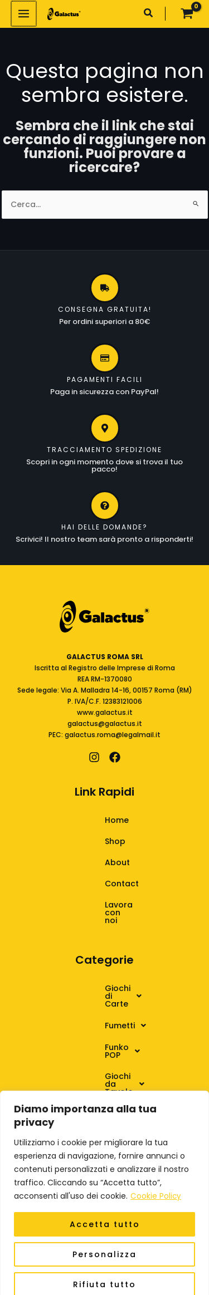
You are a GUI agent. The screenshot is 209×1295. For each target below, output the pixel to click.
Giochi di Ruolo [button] (98, 1062)
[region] (104, 1186)
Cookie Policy (156, 1183)
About (87, 862)
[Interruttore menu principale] (23, 14)
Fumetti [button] (82, 995)
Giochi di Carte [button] (98, 973)
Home (87, 820)
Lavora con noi (105, 904)
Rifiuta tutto (104, 1271)
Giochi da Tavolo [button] (102, 1040)
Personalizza (104, 1241)
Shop (85, 841)
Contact (92, 883)
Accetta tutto (105, 1210)
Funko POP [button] (88, 1018)
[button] (149, 14)
